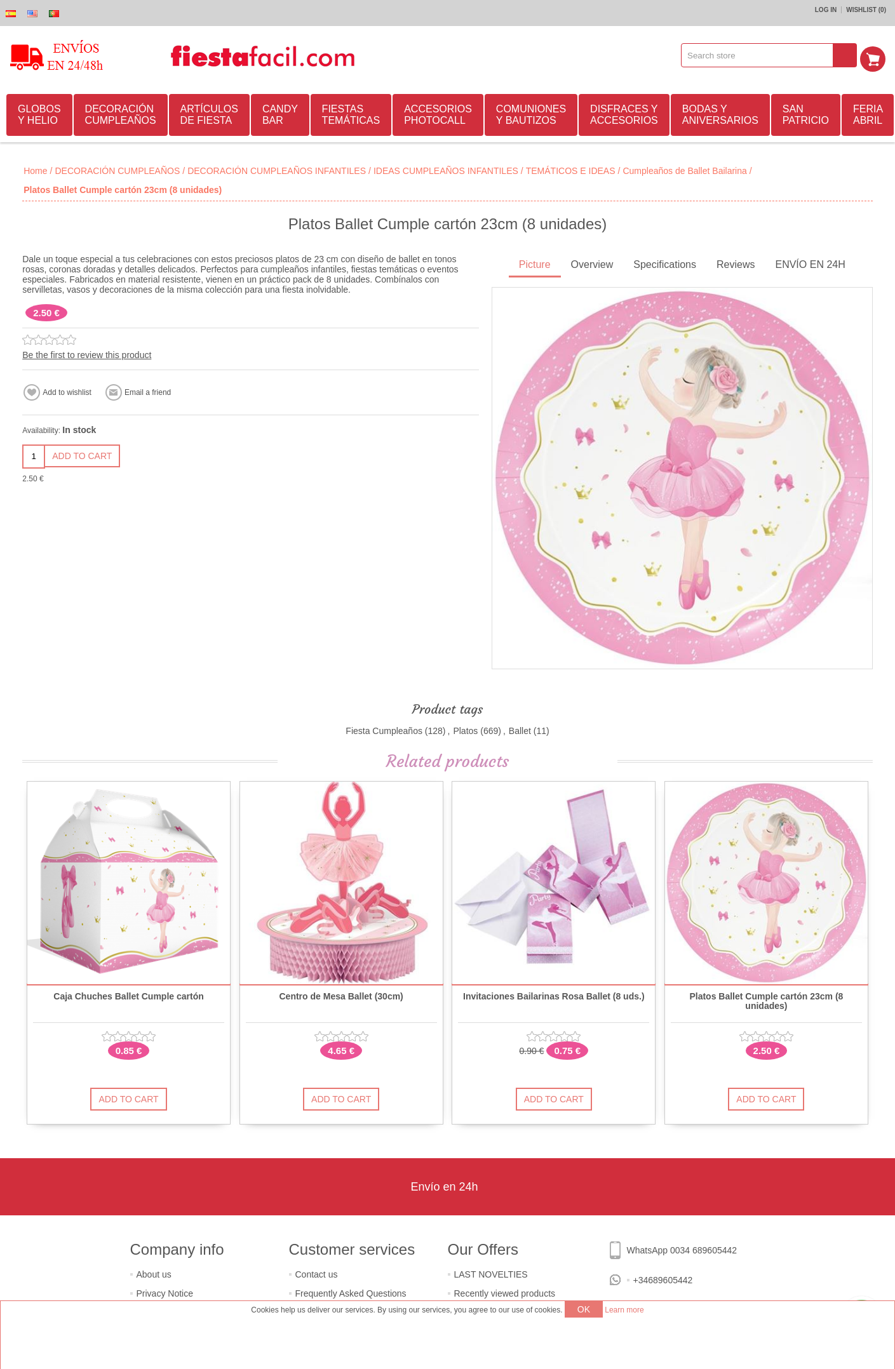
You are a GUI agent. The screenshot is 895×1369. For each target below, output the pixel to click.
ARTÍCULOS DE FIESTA (209, 113)
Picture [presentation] (535, 262)
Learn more (624, 1310)
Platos (465, 729)
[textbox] (761, 55)
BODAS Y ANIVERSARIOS (720, 113)
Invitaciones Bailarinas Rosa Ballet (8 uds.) (554, 994)
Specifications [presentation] (664, 262)
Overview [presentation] (592, 262)
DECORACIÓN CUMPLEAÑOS (120, 113)
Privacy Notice (165, 1291)
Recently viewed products (505, 1291)
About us (154, 1272)
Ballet (520, 729)
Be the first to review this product (86, 353)
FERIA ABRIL (868, 113)
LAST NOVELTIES (491, 1272)
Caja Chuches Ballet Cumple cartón (128, 994)
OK (583, 1309)
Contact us (316, 1272)
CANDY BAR (280, 113)
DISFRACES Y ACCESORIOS (624, 113)
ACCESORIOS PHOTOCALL (438, 113)
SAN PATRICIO (806, 113)
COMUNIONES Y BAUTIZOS (531, 113)
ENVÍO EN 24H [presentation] (810, 262)
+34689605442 (663, 1278)
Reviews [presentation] (736, 262)
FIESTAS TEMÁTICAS (351, 113)
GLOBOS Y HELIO (39, 113)
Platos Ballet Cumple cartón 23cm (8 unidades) (766, 999)
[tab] (535, 264)
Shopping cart (877, 55)
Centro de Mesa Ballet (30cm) (341, 994)
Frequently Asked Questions (351, 1291)
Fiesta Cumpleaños (384, 729)
